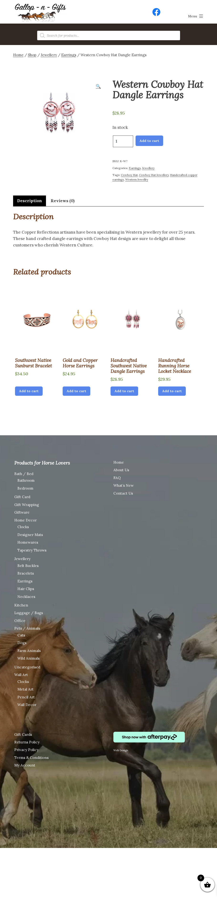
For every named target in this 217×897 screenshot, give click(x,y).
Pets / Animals (27, 628)
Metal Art (25, 689)
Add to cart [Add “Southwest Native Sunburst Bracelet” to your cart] (29, 391)
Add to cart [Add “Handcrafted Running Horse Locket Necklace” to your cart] (172, 391)
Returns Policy (27, 742)
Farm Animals (29, 650)
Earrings (68, 55)
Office (19, 620)
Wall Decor (26, 704)
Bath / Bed (23, 473)
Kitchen (21, 605)
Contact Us (123, 493)
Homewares (27, 542)
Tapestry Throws (31, 550)
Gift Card (22, 497)
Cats (21, 635)
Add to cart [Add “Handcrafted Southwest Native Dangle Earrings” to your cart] (124, 391)
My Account (24, 765)
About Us (121, 470)
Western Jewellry (136, 179)
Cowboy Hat (129, 175)
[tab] (29, 200)
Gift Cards (23, 734)
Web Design (120, 750)
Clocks (23, 527)
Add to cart (149, 141)
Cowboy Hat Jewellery (154, 175)
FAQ (117, 478)
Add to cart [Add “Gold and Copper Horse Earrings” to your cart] (76, 391)
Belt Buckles (28, 565)
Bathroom (26, 480)
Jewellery (49, 55)
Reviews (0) (63, 200)
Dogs (21, 643)
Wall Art (21, 674)
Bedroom (25, 488)
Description (29, 200)
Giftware (22, 512)
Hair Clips (25, 588)
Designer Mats (30, 534)
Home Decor (25, 520)
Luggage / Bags (28, 613)
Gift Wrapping (26, 504)
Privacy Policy (26, 749)
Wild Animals (28, 658)
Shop (32, 55)
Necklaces (26, 596)
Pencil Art (26, 697)
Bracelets (25, 573)
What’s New (123, 485)
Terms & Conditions (31, 757)
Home (18, 55)
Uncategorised (27, 667)
